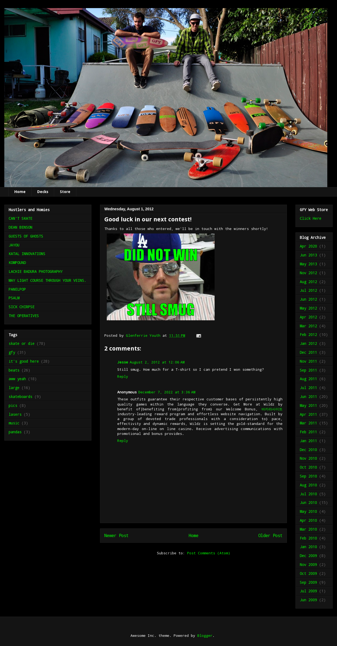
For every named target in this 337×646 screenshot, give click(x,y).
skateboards (20, 396)
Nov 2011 (308, 361)
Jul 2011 (308, 387)
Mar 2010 (308, 529)
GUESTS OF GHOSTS (26, 236)
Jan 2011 (308, 440)
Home (20, 192)
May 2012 (308, 308)
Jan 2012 (308, 343)
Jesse (122, 362)
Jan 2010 (308, 546)
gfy (12, 352)
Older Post (270, 535)
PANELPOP (17, 289)
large (14, 387)
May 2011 (308, 405)
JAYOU (14, 245)
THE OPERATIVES (24, 315)
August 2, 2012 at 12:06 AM (157, 362)
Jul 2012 (308, 290)
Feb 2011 (308, 431)
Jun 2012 (308, 299)
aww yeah (17, 378)
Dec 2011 (308, 352)
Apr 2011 (308, 414)
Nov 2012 (308, 272)
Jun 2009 (308, 599)
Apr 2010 (308, 520)
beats (14, 370)
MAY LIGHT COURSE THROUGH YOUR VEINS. (47, 280)
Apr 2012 (308, 316)
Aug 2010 (308, 484)
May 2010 (308, 511)
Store (65, 192)
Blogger (204, 635)
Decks (42, 192)
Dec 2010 (308, 449)
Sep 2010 (308, 476)
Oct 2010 (308, 467)
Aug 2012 (308, 281)
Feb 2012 (308, 334)
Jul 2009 (308, 590)
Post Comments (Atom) (208, 553)
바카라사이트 (272, 409)
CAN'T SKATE (20, 218)
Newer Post (116, 535)
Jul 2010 (308, 493)
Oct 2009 (308, 573)
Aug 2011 (308, 378)
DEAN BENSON (20, 227)
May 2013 (308, 263)
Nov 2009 (308, 564)
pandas (15, 431)
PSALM (14, 297)
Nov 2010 (308, 458)
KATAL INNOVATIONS (27, 253)
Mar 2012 (308, 325)
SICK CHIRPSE (22, 306)
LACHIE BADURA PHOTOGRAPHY (36, 271)
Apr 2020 (308, 246)
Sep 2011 (308, 370)
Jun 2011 (308, 396)
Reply (122, 376)
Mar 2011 (308, 422)
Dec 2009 (308, 555)
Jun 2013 (308, 254)
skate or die (22, 343)
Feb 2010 (308, 538)
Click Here (310, 218)
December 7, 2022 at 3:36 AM (166, 392)
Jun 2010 (308, 502)
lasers (15, 414)
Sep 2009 (308, 582)
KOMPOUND (17, 262)
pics (13, 405)
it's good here (24, 361)
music (14, 422)
